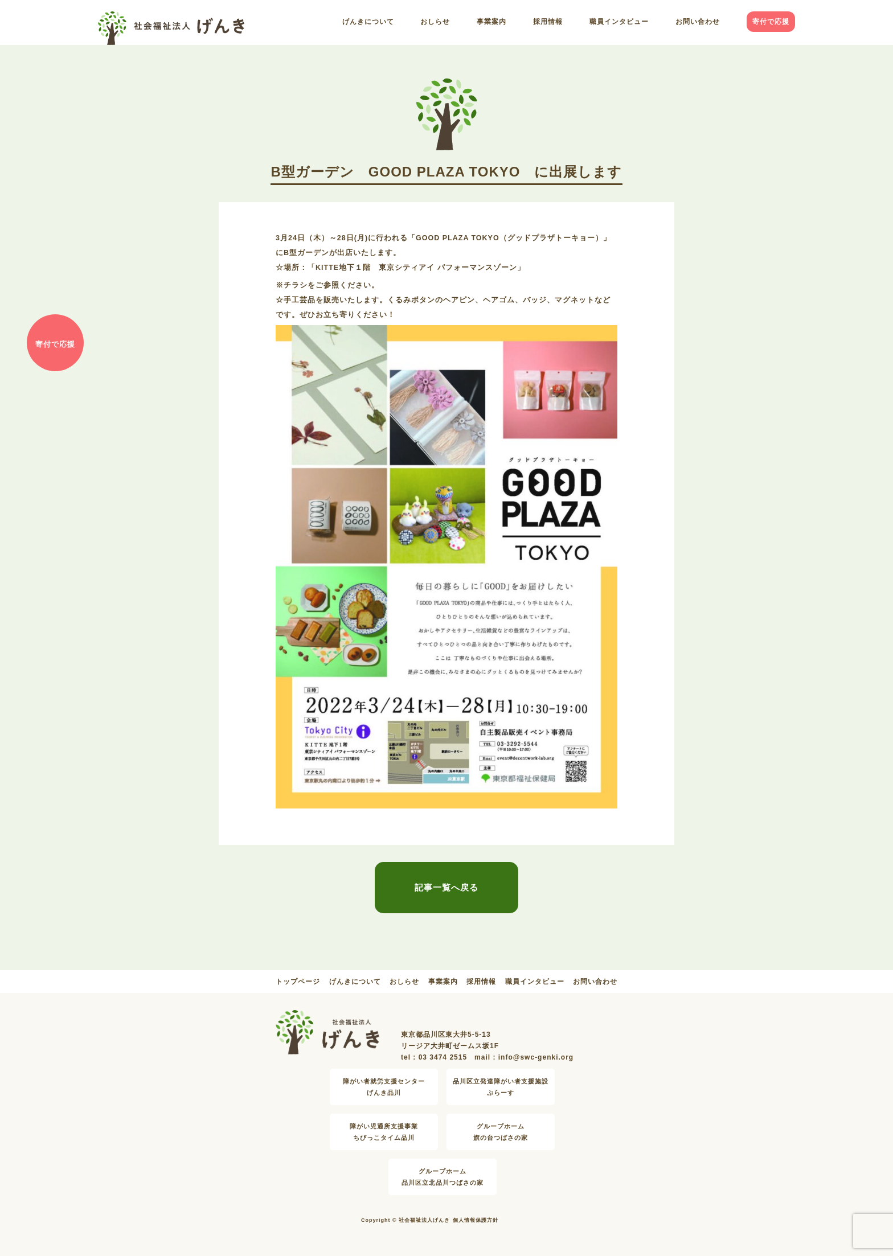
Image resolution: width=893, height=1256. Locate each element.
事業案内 (491, 22)
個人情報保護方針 (475, 1220)
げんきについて (368, 22)
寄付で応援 (770, 22)
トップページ (298, 982)
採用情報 (548, 22)
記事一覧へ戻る (446, 887)
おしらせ (435, 22)
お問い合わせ (697, 22)
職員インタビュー (619, 22)
